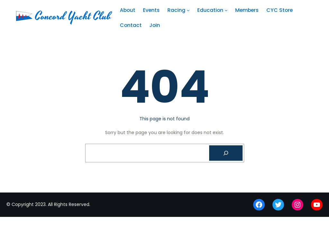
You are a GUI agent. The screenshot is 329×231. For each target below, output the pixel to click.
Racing (176, 10)
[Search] (226, 153)
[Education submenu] (226, 10)
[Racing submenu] (188, 10)
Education (210, 10)
